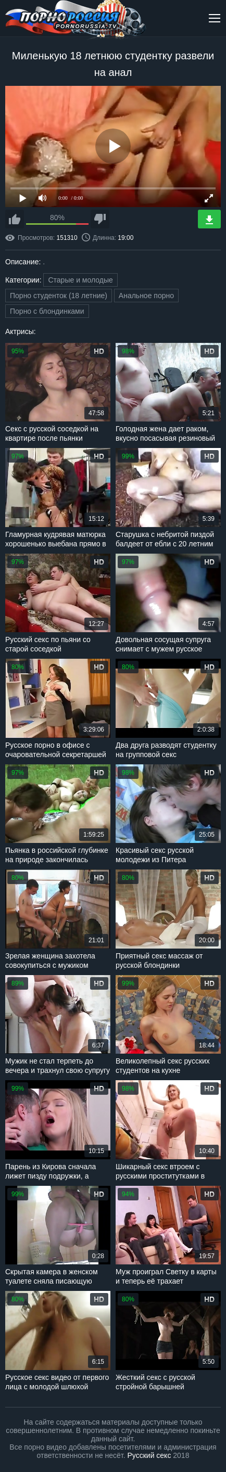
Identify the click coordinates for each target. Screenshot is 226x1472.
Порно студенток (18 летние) (58, 295)
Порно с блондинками (47, 311)
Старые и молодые (80, 280)
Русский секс (149, 1455)
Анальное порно (146, 295)
